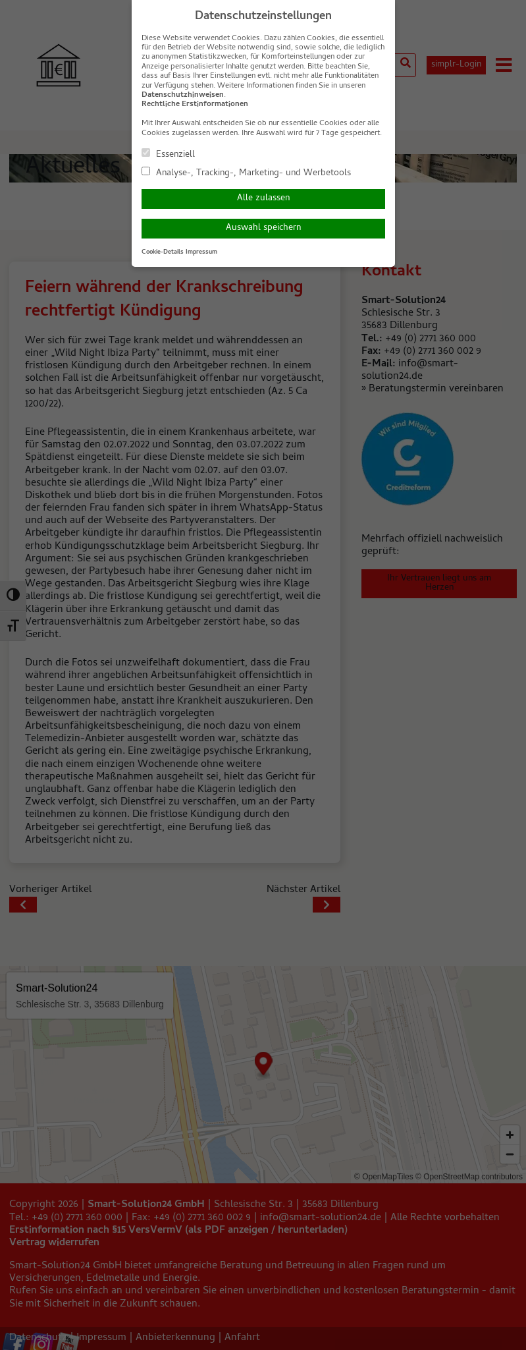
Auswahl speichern (263, 228)
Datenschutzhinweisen (183, 95)
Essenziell (168, 154)
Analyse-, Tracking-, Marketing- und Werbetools (246, 173)
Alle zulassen (263, 198)
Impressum (201, 252)
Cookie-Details (163, 252)
